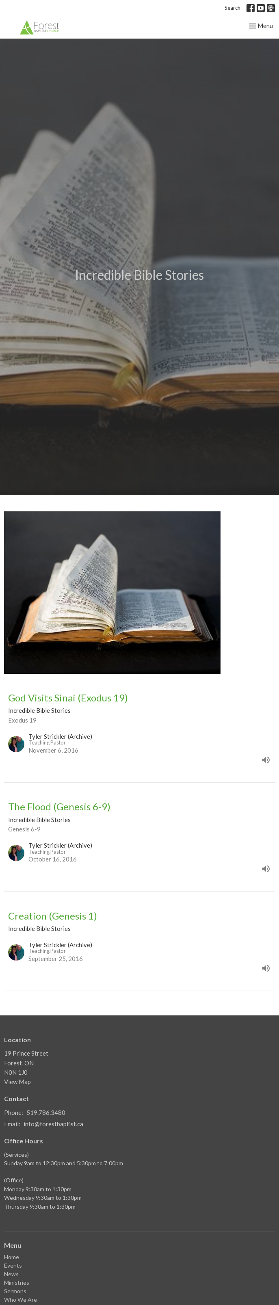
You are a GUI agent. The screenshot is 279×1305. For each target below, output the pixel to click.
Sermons (15, 1291)
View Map (17, 1081)
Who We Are (20, 1299)
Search (232, 7)
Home (11, 1256)
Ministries (16, 1282)
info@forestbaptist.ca (53, 1124)
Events (13, 1265)
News (11, 1273)
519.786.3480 (45, 1112)
